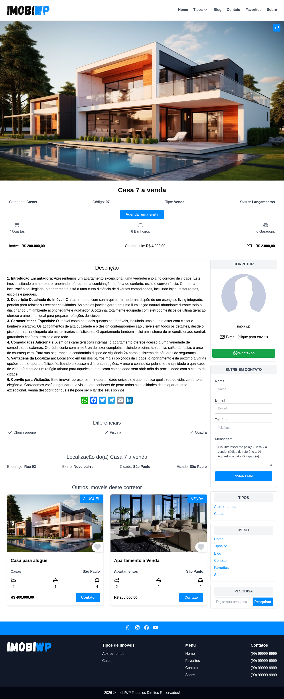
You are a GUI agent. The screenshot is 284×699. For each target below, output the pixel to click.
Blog (218, 10)
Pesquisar (262, 602)
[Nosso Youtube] (155, 628)
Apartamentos (225, 506)
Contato (233, 10)
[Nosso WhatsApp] (128, 628)
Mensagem (224, 439)
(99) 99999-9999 (264, 653)
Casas (219, 514)
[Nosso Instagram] (137, 628)
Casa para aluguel (30, 560)
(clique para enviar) (252, 337)
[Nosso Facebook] (146, 628)
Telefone (222, 420)
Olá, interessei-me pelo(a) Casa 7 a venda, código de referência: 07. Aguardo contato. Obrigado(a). (243, 454)
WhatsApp (244, 353)
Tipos (200, 10)
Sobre (272, 10)
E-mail (220, 400)
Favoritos (254, 10)
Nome (220, 381)
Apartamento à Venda (137, 560)
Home (183, 10)
